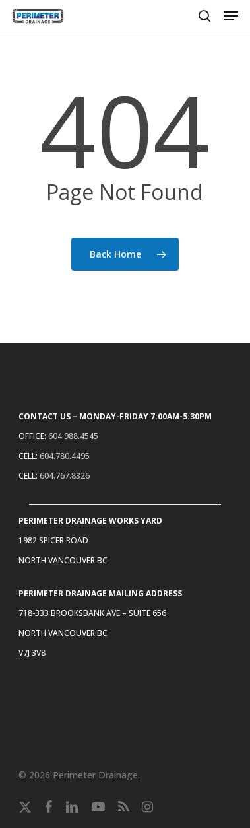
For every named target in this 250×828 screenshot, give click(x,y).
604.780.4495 (65, 456)
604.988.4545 (73, 436)
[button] (231, 15)
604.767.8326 (65, 475)
